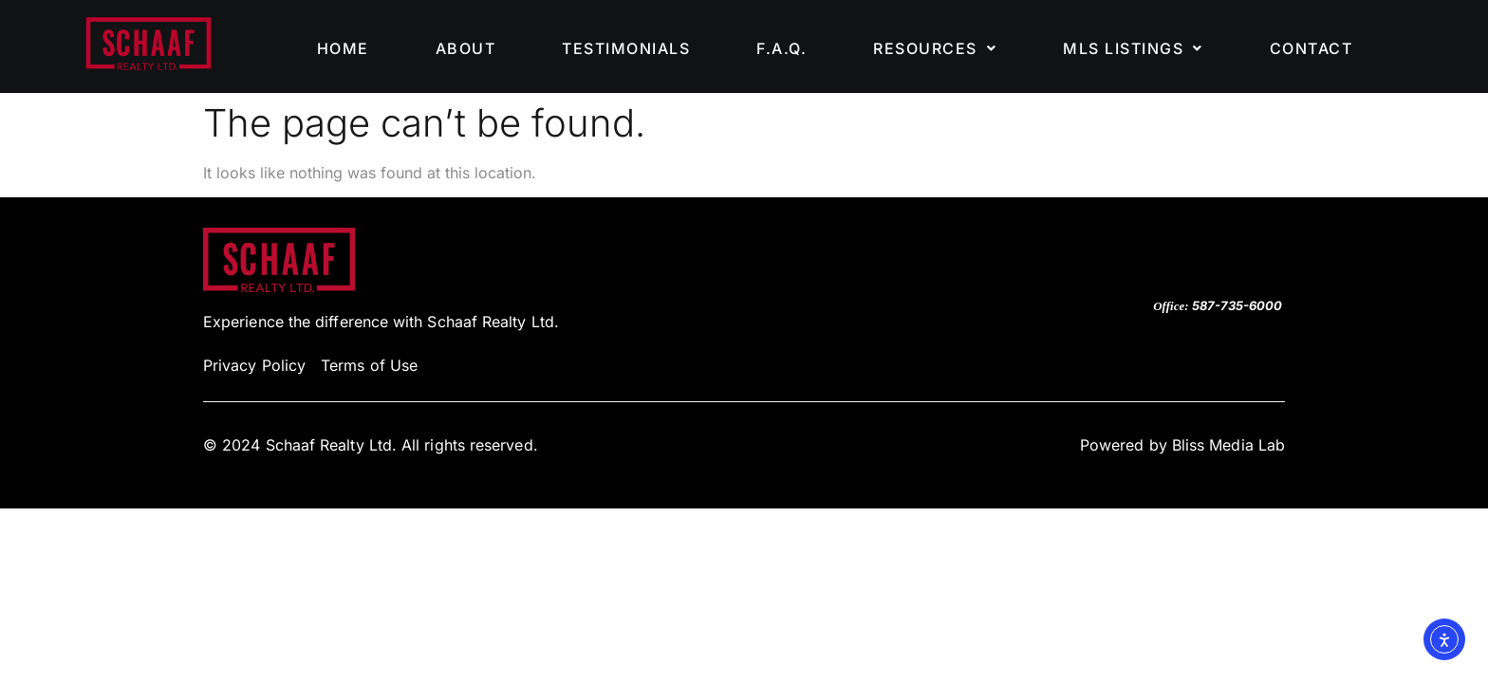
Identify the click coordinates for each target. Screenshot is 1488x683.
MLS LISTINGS (1133, 48)
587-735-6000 (1237, 305)
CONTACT (1311, 48)
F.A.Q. (781, 48)
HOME (343, 48)
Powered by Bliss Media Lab (1182, 444)
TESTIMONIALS (626, 48)
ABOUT (466, 48)
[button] (935, 48)
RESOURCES (934, 48)
